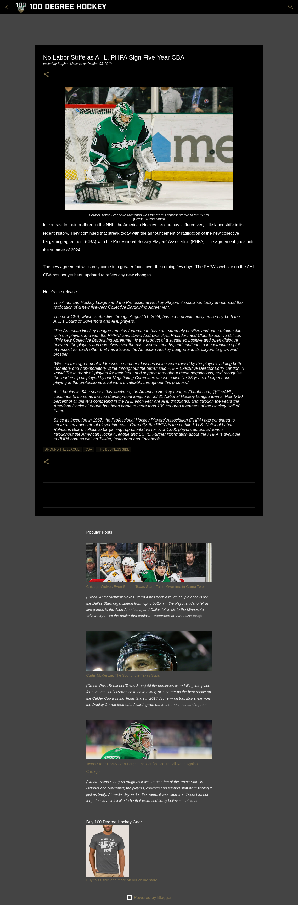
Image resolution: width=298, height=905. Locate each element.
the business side (113, 449)
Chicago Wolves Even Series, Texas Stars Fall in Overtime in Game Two (145, 587)
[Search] (291, 7)
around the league (62, 449)
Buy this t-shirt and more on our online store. (122, 880)
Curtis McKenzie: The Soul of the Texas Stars (123, 675)
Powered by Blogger (149, 897)
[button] (46, 74)
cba (89, 449)
